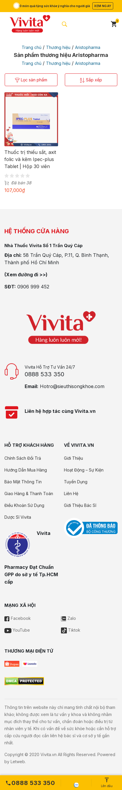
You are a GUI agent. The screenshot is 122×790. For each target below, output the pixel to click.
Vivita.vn (48, 754)
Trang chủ (31, 47)
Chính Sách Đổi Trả (22, 458)
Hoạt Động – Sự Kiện (84, 469)
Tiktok (70, 630)
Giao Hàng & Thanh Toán (28, 493)
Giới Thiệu (73, 458)
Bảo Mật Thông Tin (23, 481)
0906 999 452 (33, 287)
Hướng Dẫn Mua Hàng (25, 469)
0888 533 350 (44, 374)
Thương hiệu (58, 47)
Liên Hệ (71, 493)
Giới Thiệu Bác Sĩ (80, 505)
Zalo (68, 618)
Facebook (17, 618)
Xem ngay (102, 6)
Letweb (18, 761)
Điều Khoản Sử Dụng (24, 505)
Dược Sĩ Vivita (17, 517)
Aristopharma (87, 47)
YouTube (17, 630)
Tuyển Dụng (75, 481)
